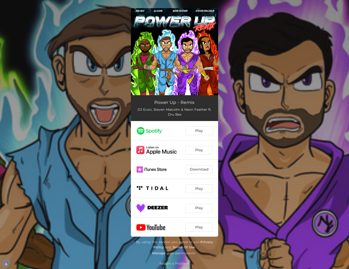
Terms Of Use (183, 247)
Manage (159, 253)
